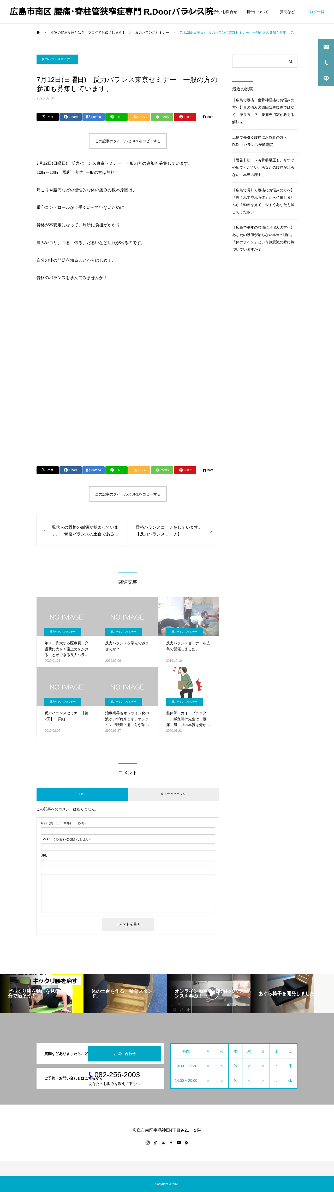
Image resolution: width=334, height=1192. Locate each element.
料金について (258, 12)
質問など (288, 12)
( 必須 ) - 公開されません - (66, 839)
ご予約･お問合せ (223, 12)
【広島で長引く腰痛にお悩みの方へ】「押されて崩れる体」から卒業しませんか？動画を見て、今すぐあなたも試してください (263, 201)
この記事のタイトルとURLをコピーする (128, 141)
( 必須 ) (63, 823)
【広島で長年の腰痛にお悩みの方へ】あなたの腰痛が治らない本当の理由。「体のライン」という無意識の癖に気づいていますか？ (263, 238)
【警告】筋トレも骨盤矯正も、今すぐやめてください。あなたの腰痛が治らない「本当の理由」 (263, 167)
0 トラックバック (173, 794)
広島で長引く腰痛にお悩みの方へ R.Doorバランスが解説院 (261, 141)
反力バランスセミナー (57, 59)
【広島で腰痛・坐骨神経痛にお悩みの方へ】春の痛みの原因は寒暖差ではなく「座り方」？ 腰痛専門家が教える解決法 (263, 111)
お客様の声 (191, 12)
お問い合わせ (125, 1054)
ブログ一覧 (315, 12)
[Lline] (116, 117)
